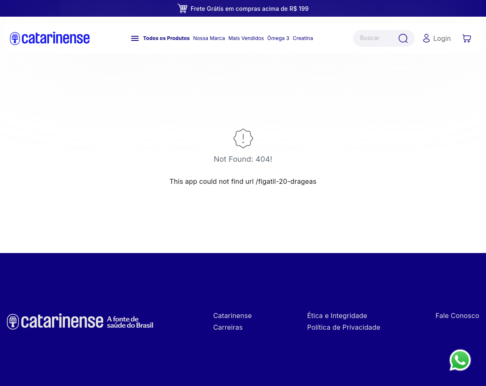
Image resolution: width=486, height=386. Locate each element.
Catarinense (232, 315)
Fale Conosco (457, 315)
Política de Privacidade (343, 327)
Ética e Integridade (337, 315)
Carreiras (228, 327)
